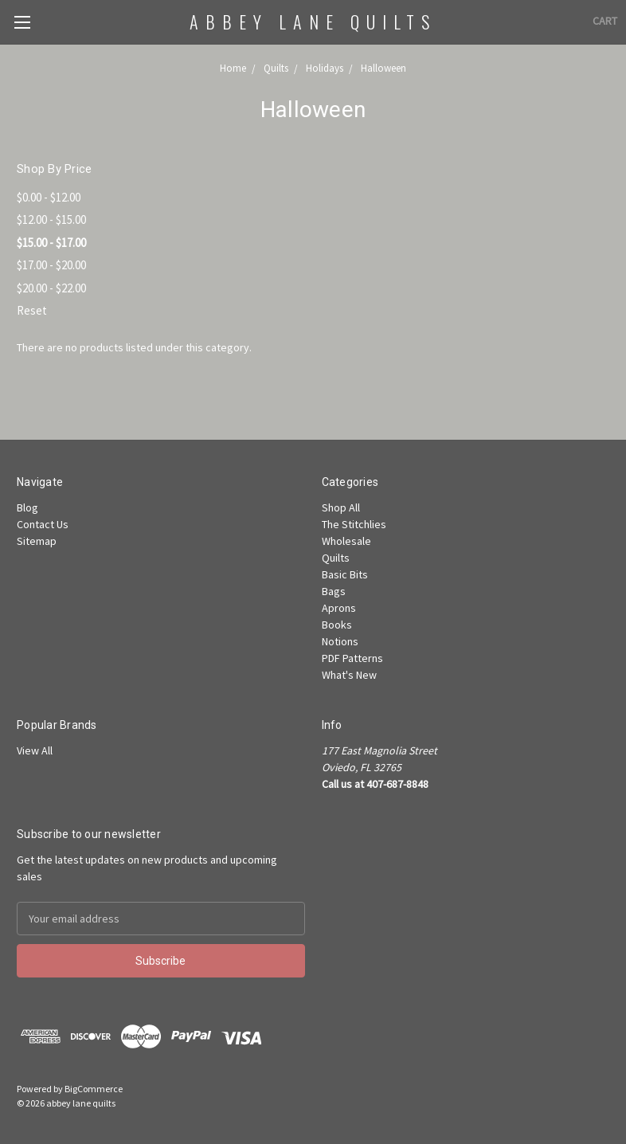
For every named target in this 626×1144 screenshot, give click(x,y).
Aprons (339, 608)
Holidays (324, 68)
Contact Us (42, 524)
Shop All (341, 507)
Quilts (276, 68)
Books (337, 624)
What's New (349, 675)
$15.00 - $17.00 (51, 242)
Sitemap (37, 541)
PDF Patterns (352, 658)
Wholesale (346, 541)
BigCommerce (94, 1089)
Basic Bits (345, 574)
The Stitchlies (354, 524)
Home (233, 68)
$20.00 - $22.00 (51, 288)
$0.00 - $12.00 (48, 197)
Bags (334, 591)
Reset (32, 310)
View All (35, 750)
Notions (340, 641)
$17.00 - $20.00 (51, 264)
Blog (27, 507)
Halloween (383, 68)
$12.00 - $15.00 (51, 219)
